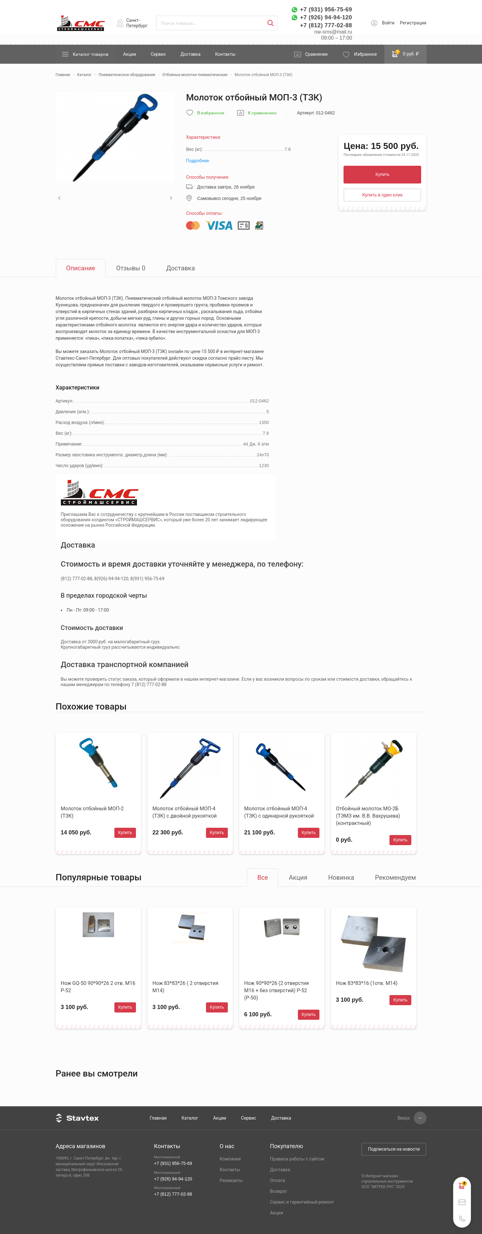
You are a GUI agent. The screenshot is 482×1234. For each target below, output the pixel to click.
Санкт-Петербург (137, 23)
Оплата (277, 1180)
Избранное (365, 54)
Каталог (190, 1118)
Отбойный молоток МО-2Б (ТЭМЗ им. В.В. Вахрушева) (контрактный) (368, 816)
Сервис (158, 54)
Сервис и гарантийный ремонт (302, 1202)
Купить (382, 174)
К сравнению (262, 113)
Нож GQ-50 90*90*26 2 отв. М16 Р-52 (98, 986)
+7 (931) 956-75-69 (326, 9)
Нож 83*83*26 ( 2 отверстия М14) (185, 986)
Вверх (404, 1118)
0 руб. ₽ (405, 53)
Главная (158, 1118)
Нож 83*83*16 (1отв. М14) (366, 983)
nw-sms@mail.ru (333, 32)
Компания (230, 1158)
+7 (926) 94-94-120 (326, 17)
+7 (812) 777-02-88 (326, 25)
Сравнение (316, 54)
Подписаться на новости (394, 1149)
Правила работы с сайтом (297, 1158)
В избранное (210, 113)
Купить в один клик (382, 194)
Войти (388, 22)
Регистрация (413, 22)
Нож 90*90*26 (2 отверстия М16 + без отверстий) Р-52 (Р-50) (276, 990)
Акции (129, 54)
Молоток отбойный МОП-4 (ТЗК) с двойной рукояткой (184, 812)
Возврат (278, 1191)
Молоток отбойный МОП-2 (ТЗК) (92, 812)
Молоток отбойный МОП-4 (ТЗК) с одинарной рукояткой (279, 812)
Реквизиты (231, 1180)
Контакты (225, 54)
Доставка (190, 54)
